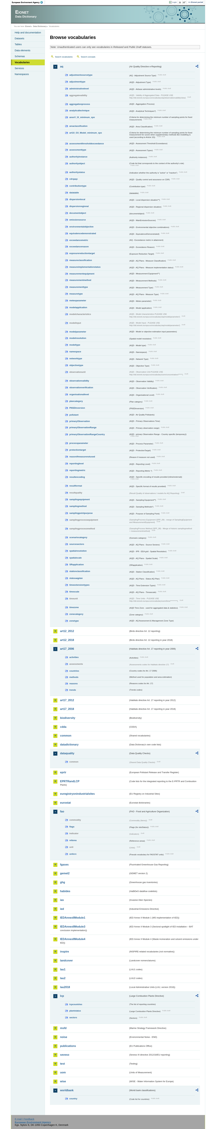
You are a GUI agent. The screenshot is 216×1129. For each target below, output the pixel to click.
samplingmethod (78, 506)
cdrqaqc (73, 179)
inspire (64, 951)
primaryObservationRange (83, 427)
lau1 (62, 969)
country (73, 1098)
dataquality (67, 753)
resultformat (75, 486)
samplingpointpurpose (81, 513)
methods (73, 677)
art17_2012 (67, 700)
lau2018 (65, 987)
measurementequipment (81, 273)
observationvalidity (79, 380)
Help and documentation (28, 32)
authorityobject (77, 163)
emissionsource (77, 219)
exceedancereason (79, 246)
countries (74, 671)
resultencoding (77, 477)
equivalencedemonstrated (82, 233)
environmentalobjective (81, 226)
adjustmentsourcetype (80, 75)
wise (63, 1081)
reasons (73, 683)
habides (65, 891)
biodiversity (67, 717)
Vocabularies (22, 62)
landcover (66, 960)
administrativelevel (79, 88)
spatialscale (75, 557)
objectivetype (76, 365)
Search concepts (88, 57)
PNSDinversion (77, 408)
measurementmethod (80, 280)
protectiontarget (77, 450)
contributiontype (77, 186)
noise (63, 1037)
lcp (62, 995)
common (65, 735)
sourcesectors (76, 544)
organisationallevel (79, 394)
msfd (63, 1028)
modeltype (74, 345)
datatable (74, 192)
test (62, 1063)
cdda (63, 726)
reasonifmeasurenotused (82, 456)
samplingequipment (79, 499)
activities (74, 657)
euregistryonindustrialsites (77, 793)
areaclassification (78, 126)
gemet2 (65, 873)
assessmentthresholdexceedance (86, 143)
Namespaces (22, 74)
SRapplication (76, 564)
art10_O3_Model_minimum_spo (85, 132)
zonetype (74, 621)
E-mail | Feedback (24, 1119)
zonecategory (76, 614)
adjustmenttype (77, 81)
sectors (73, 1017)
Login (174, 2)
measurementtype (78, 287)
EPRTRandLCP (69, 781)
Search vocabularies (64, 57)
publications (68, 1046)
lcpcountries (75, 1004)
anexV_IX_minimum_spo (82, 117)
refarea (73, 840)
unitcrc (73, 854)
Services (19, 68)
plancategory (76, 401)
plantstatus (75, 1010)
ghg (62, 882)
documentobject (77, 213)
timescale (74, 591)
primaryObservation (79, 421)
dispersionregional (79, 206)
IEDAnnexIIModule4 (72, 939)
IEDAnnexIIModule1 (72, 917)
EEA (28, 2)
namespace (75, 351)
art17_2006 (67, 648)
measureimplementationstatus (85, 267)
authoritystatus (77, 172)
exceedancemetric (78, 240)
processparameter (78, 443)
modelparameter (77, 331)
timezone (74, 607)
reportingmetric (77, 470)
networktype (75, 358)
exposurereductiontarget (82, 253)
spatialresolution (78, 551)
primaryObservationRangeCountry (87, 434)
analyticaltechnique (79, 110)
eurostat (65, 802)
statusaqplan (76, 578)
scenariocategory (78, 537)
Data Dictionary (39, 26)
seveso (64, 1054)
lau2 (62, 978)
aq (61, 66)
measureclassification (80, 260)
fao (62, 811)
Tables (18, 44)
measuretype (76, 293)
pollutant (73, 415)
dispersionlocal (77, 199)
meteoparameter (77, 300)
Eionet (28, 26)
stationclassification (79, 571)
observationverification (81, 387)
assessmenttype (77, 150)
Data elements (22, 50)
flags (71, 826)
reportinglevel (76, 463)
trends (72, 690)
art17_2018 (67, 709)
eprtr (63, 772)
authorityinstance (78, 156)
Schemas (20, 56)
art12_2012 (67, 631)
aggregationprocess (79, 104)
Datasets (19, 38)
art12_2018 (67, 640)
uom (63, 1072)
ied (62, 908)
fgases (64, 864)
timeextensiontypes (79, 585)
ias (62, 900)
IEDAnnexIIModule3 (72, 926)
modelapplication (78, 307)
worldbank (67, 1090)
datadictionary (69, 744)
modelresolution (77, 338)
